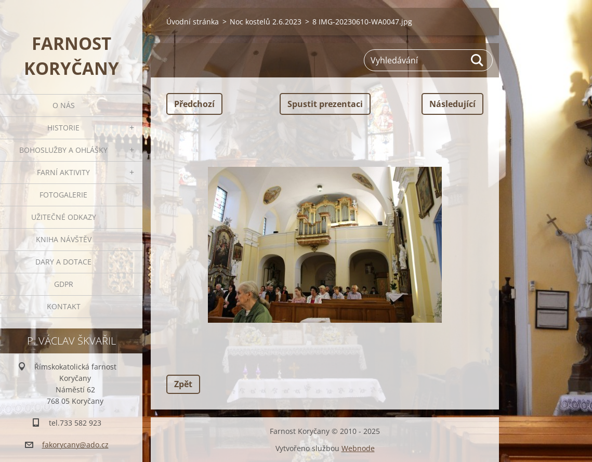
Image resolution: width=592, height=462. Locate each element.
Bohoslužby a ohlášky (63, 150)
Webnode (358, 448)
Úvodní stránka (192, 22)
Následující (452, 104)
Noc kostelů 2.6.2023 (265, 22)
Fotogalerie (63, 195)
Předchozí (194, 104)
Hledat (477, 60)
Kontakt (64, 306)
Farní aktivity (63, 172)
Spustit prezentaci (325, 104)
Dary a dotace (63, 262)
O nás (63, 105)
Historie (63, 128)
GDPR (63, 284)
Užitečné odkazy (63, 217)
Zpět (183, 384)
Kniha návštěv (63, 239)
